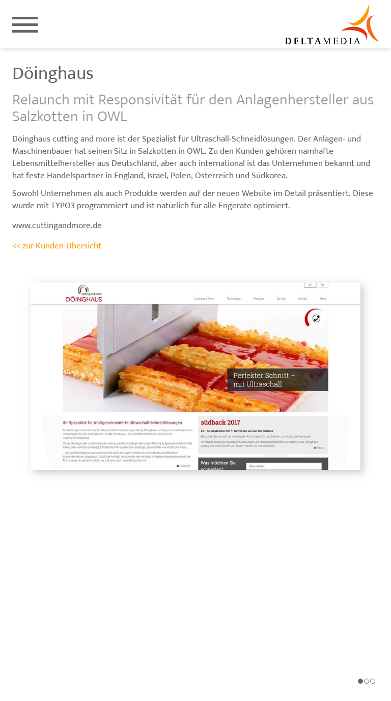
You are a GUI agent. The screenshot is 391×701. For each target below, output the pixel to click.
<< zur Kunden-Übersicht (56, 246)
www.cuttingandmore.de (57, 225)
